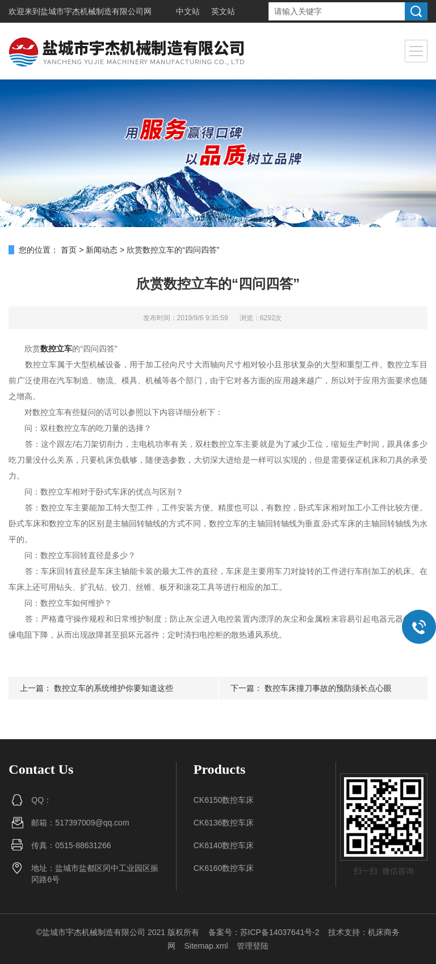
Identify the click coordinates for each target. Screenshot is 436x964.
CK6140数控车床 (224, 845)
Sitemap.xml (206, 945)
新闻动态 (102, 249)
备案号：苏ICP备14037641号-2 (264, 932)
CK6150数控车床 (224, 799)
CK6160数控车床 (224, 868)
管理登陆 (253, 945)
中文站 (188, 11)
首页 (69, 249)
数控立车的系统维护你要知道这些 (113, 688)
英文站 (223, 11)
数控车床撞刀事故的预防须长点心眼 (328, 688)
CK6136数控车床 (224, 822)
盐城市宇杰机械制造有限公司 (92, 11)
